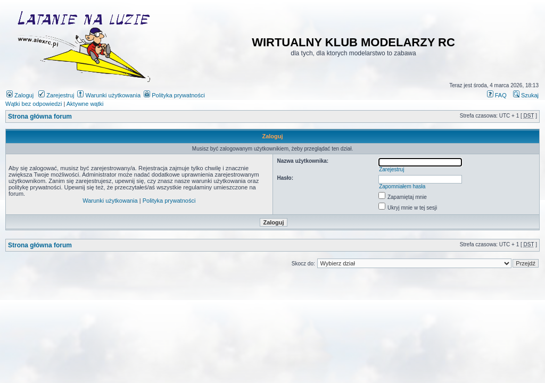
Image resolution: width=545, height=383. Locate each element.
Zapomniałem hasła (402, 186)
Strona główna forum (40, 116)
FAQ (497, 95)
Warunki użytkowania (109, 95)
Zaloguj (20, 95)
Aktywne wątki (85, 104)
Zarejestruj (56, 95)
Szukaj (526, 95)
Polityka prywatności (174, 95)
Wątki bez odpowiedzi (33, 104)
